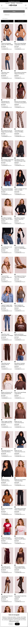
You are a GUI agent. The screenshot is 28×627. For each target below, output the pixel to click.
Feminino (7, 21)
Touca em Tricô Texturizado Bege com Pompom (6, 276)
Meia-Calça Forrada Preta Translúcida (20, 596)
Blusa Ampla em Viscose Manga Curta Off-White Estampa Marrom (6, 131)
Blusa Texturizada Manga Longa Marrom (20, 393)
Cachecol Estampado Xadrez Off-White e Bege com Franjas (7, 44)
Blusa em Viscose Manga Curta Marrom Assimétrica (21, 102)
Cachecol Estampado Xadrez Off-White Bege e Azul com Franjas (20, 247)
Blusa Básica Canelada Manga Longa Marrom (20, 364)
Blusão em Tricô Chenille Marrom (6, 509)
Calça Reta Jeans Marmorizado (5, 73)
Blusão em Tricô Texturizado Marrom (19, 422)
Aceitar (17, 623)
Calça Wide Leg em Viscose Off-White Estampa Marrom (19, 131)
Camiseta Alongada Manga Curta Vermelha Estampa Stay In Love (6, 538)
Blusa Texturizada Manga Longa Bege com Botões (20, 44)
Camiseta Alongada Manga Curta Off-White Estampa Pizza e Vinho (20, 538)
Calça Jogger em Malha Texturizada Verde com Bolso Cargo (6, 422)
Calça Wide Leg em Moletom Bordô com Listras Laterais (6, 567)
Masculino (21, 21)
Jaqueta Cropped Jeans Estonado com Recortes (6, 306)
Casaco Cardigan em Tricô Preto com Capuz (21, 189)
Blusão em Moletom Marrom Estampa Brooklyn (20, 335)
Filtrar (14, 11)
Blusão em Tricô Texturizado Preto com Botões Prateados (20, 451)
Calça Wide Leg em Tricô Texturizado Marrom (7, 451)
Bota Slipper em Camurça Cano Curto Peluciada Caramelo (20, 276)
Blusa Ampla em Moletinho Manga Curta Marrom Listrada (20, 73)
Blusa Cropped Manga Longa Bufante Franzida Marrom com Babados (20, 567)
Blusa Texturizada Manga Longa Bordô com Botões (7, 189)
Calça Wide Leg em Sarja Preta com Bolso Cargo (20, 509)
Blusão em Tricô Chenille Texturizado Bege (20, 480)
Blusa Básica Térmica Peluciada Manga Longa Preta (20, 160)
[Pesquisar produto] (26, 8)
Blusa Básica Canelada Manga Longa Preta (20, 218)
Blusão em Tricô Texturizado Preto (5, 480)
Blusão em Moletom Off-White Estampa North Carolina (6, 393)
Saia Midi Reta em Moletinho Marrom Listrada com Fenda (5, 102)
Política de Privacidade (14, 621)
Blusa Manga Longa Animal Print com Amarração (7, 160)
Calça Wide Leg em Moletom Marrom (5, 364)
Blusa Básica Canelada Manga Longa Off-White (6, 218)
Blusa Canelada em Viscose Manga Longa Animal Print (20, 306)
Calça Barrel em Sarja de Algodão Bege (6, 596)
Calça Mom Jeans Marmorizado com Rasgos (7, 335)
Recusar (11, 623)
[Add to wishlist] (12, 25)
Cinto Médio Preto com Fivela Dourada (6, 247)
